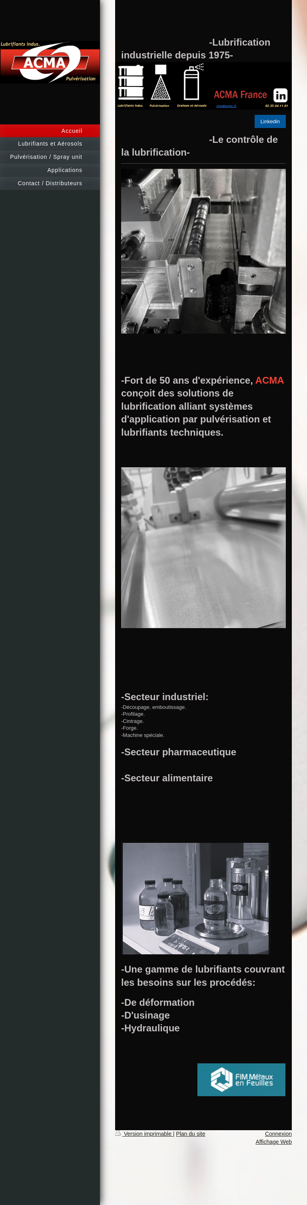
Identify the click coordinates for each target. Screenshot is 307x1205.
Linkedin (270, 121)
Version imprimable (144, 1134)
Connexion (278, 1134)
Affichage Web (273, 1142)
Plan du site (190, 1134)
